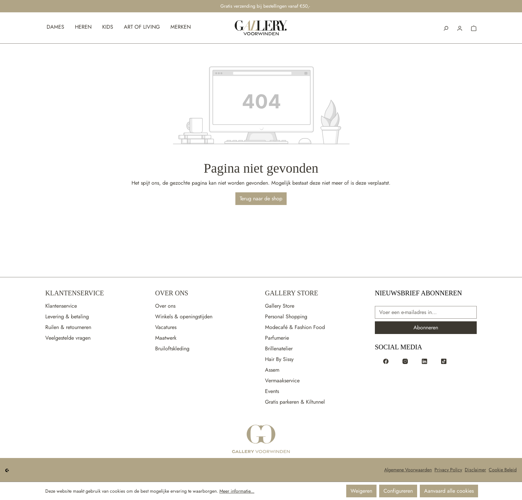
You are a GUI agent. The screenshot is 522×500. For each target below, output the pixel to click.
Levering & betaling (67, 316)
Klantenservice (74, 293)
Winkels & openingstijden (183, 316)
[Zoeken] (446, 27)
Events (272, 391)
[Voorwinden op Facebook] (386, 361)
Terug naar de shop (261, 198)
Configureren (398, 491)
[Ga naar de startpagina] (261, 439)
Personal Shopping (286, 316)
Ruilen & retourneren (68, 327)
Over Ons (171, 293)
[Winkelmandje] (474, 27)
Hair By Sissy (279, 359)
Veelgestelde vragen (68, 338)
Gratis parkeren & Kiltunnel (295, 402)
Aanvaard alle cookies (449, 491)
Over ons (165, 306)
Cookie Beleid (503, 469)
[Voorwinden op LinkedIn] (424, 361)
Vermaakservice (282, 380)
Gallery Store (291, 293)
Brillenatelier (279, 348)
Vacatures (165, 327)
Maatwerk (165, 338)
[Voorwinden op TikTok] (444, 361)
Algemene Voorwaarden (408, 469)
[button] (460, 27)
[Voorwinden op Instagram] (405, 361)
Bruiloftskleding (172, 348)
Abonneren (425, 327)
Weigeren (361, 491)
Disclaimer (475, 469)
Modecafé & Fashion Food (295, 327)
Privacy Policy (448, 469)
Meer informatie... (236, 491)
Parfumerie (277, 338)
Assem (272, 370)
